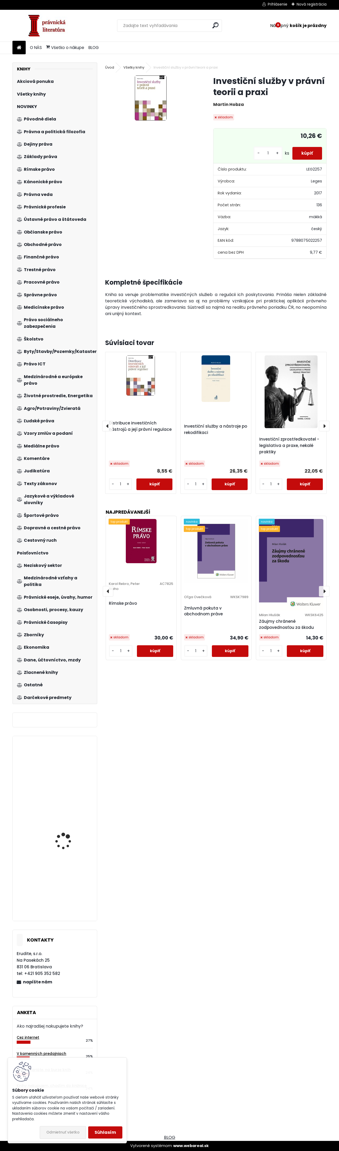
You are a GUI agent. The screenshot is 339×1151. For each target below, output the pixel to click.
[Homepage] (19, 48)
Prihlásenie (277, 4)
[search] (215, 25)
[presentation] (107, 426)
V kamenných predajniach (41, 1053)
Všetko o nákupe (65, 47)
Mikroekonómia (61, 786)
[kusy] (264, 153)
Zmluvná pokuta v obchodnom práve (203, 611)
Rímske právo (123, 603)
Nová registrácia (312, 4)
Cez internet (28, 1037)
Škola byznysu (60, 832)
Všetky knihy (133, 67)
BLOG (93, 47)
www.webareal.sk (191, 1145)
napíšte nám (37, 982)
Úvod (109, 67)
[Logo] (48, 25)
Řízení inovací (60, 904)
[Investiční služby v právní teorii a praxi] (151, 97)
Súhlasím (105, 1132)
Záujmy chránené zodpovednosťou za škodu (286, 624)
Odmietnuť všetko (62, 1132)
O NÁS (36, 47)
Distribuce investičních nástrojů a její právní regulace (140, 426)
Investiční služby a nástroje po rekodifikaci (215, 429)
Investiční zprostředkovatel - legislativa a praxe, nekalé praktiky (289, 445)
